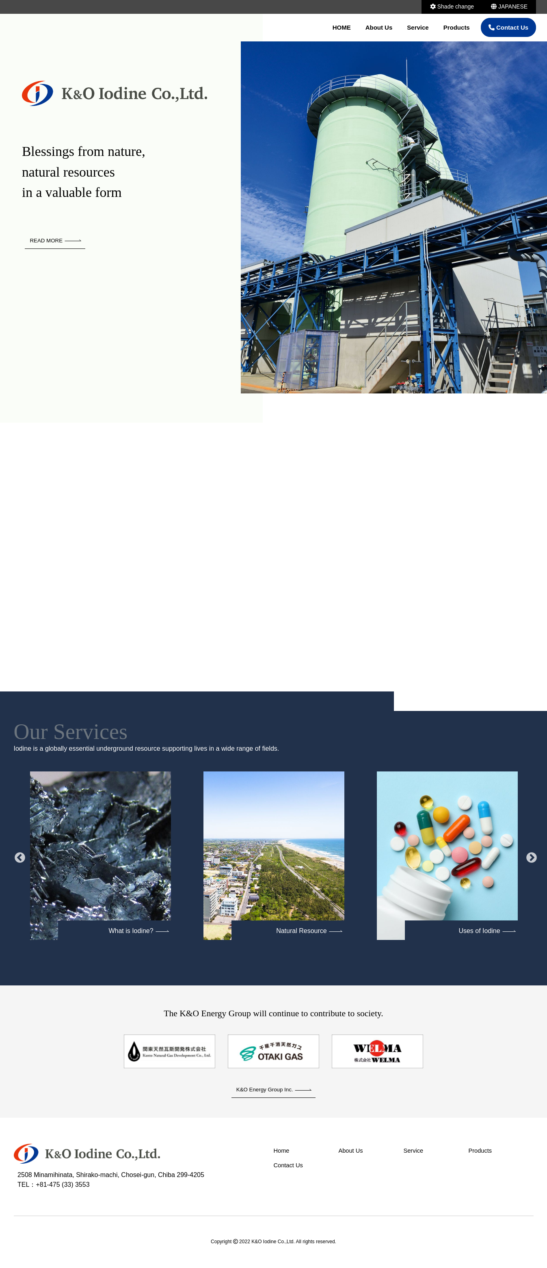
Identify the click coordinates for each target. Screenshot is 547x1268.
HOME (342, 27)
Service (417, 27)
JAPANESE (509, 6)
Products (456, 27)
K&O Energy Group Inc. (274, 1090)
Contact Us (508, 27)
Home (282, 1152)
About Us (379, 27)
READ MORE (56, 241)
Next (529, 856)
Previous (18, 856)
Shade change (452, 6)
